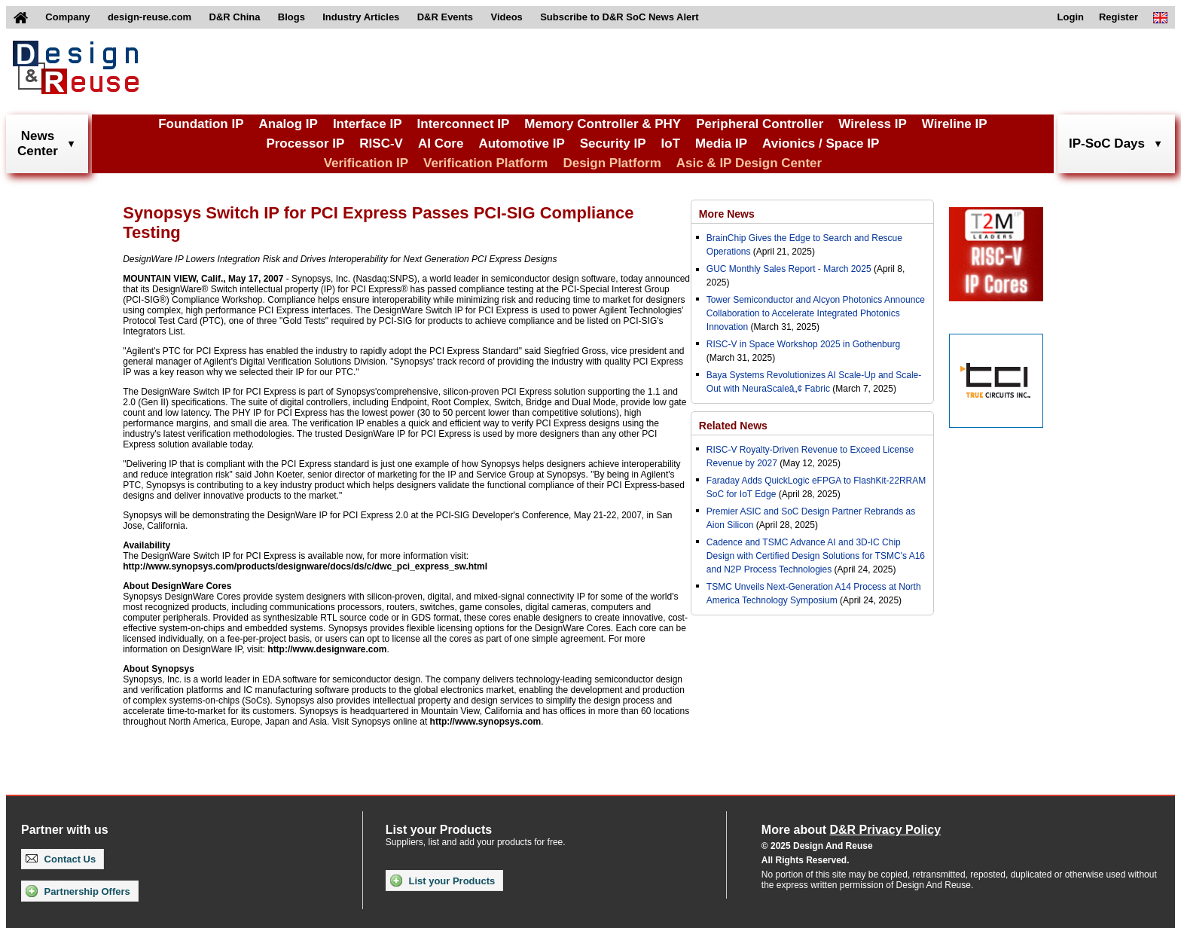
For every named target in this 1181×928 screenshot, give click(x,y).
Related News (733, 426)
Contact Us (61, 859)
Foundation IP (200, 124)
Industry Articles (360, 17)
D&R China (235, 17)
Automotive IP (521, 143)
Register (1118, 17)
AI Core (440, 143)
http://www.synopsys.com (486, 721)
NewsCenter (37, 143)
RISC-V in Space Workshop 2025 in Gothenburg (803, 344)
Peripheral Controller (759, 124)
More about (851, 829)
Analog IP (287, 124)
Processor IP (305, 143)
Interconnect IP (463, 124)
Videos (506, 17)
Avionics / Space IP (820, 143)
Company (67, 17)
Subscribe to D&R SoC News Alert (619, 17)
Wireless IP (872, 124)
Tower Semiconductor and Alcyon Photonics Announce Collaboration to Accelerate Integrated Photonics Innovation (815, 313)
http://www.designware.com (326, 649)
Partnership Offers (78, 891)
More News (727, 214)
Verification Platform (485, 163)
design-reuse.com (149, 17)
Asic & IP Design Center (749, 163)
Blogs (291, 17)
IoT (671, 143)
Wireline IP (954, 124)
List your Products (442, 881)
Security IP (613, 143)
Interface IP (367, 124)
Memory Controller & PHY (602, 124)
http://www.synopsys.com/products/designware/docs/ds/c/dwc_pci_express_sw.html (305, 566)
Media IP (721, 143)
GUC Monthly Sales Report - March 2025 (788, 269)
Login (1070, 17)
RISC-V (381, 143)
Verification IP (366, 163)
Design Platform (612, 163)
